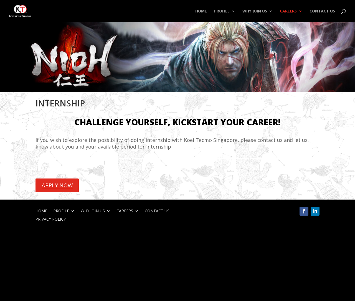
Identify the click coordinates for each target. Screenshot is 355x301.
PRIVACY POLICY (51, 219)
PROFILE (222, 11)
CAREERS (288, 11)
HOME (201, 11)
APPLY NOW (57, 185)
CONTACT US (322, 11)
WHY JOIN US (254, 11)
